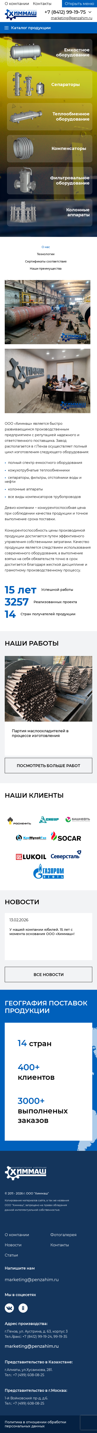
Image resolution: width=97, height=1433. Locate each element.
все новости (49, 974)
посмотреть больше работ (48, 766)
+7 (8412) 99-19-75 (65, 12)
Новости (13, 1245)
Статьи (11, 1255)
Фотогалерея (63, 1235)
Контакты (42, 3)
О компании (17, 3)
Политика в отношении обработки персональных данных (35, 1424)
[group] (48, 706)
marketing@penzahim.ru (71, 18)
